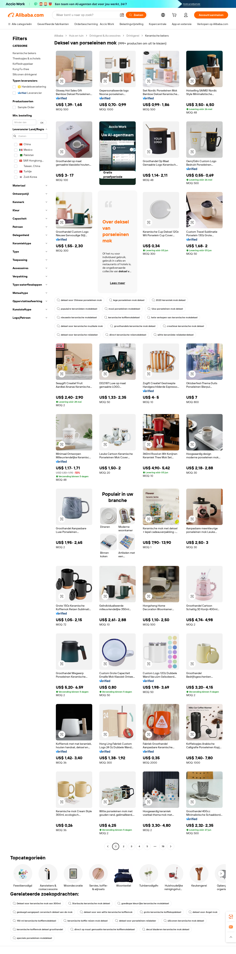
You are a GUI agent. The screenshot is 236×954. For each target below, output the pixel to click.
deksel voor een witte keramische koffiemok (106, 912)
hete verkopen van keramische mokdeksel (172, 317)
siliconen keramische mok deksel (184, 920)
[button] (122, 15)
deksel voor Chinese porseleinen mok (79, 300)
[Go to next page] (170, 846)
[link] (231, 917)
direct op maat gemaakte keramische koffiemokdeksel (102, 929)
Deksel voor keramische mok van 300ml (37, 903)
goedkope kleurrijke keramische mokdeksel (143, 903)
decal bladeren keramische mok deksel (165, 929)
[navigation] (30, 441)
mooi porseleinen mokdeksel (122, 308)
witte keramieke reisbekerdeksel (174, 334)
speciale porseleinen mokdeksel (32, 938)
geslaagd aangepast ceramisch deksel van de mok (42, 912)
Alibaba (58, 35)
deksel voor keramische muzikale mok (80, 326)
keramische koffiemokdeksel (122, 317)
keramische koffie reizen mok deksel (86, 920)
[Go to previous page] (107, 846)
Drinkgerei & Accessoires (105, 35)
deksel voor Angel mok (203, 912)
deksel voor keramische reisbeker (77, 334)
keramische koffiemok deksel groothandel (38, 929)
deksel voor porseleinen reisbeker (135, 920)
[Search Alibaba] (86, 15)
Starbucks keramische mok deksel (89, 903)
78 (163, 846)
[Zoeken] (136, 15)
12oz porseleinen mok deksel (165, 308)
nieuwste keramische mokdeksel (77, 317)
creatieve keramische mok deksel (183, 326)
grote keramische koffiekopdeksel (160, 912)
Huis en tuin (76, 35)
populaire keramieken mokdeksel (77, 308)
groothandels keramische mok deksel (132, 326)
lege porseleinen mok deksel (126, 300)
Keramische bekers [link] (157, 35)
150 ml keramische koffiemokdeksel (34, 920)
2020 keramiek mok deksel (168, 300)
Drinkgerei (132, 35)
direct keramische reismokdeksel (125, 334)
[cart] (175, 15)
